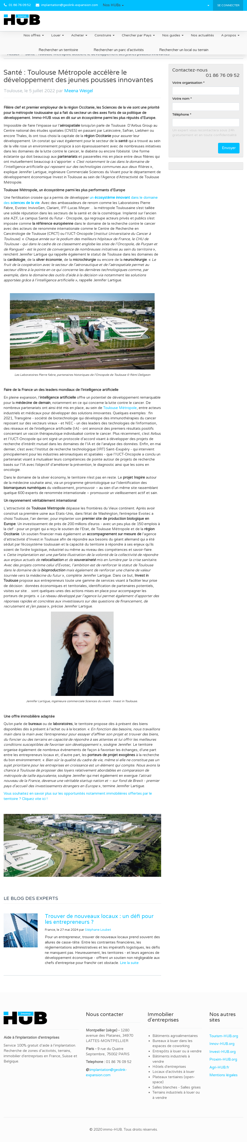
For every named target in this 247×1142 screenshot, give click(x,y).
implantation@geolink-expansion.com (69, 5)
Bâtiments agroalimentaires (175, 1036)
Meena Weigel (78, 90)
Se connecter (228, 5)
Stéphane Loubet (98, 930)
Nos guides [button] (173, 35)
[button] (113, 5)
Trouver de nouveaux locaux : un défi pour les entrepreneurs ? (99, 919)
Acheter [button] (79, 35)
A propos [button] (230, 35)
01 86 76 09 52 (20, 5)
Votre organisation (187, 83)
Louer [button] (57, 35)
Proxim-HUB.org (223, 1059)
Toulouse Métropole (120, 408)
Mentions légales (223, 1075)
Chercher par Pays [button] (138, 35)
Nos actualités (202, 35)
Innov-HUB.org (221, 1044)
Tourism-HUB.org (223, 1036)
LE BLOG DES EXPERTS (31, 898)
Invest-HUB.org (222, 1052)
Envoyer (229, 148)
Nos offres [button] (33, 35)
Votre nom (180, 99)
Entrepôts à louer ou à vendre (177, 1051)
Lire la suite (129, 963)
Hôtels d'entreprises (169, 1066)
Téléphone (180, 114)
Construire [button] (105, 35)
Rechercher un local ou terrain (183, 50)
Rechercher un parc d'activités (119, 50)
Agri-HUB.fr (219, 1067)
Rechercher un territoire (58, 50)
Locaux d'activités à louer (173, 1071)
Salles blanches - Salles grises (176, 1087)
